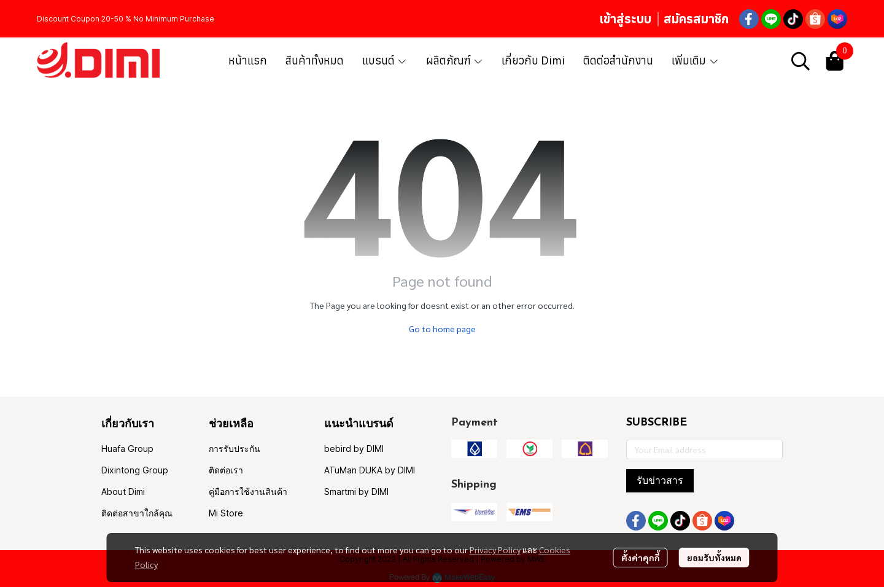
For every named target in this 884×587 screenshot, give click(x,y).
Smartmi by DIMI (356, 491)
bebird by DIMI (354, 448)
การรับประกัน (234, 448)
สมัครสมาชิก (696, 18)
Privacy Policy (495, 549)
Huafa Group (127, 448)
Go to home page (442, 328)
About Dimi (123, 491)
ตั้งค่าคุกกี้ (640, 557)
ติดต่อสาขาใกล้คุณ (137, 513)
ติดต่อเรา (226, 470)
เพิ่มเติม (695, 60)
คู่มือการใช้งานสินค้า (248, 491)
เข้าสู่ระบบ (625, 18)
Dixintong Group (134, 470)
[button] (800, 61)
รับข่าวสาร (660, 480)
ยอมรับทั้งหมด (714, 557)
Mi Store (226, 513)
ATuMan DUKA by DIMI (369, 470)
